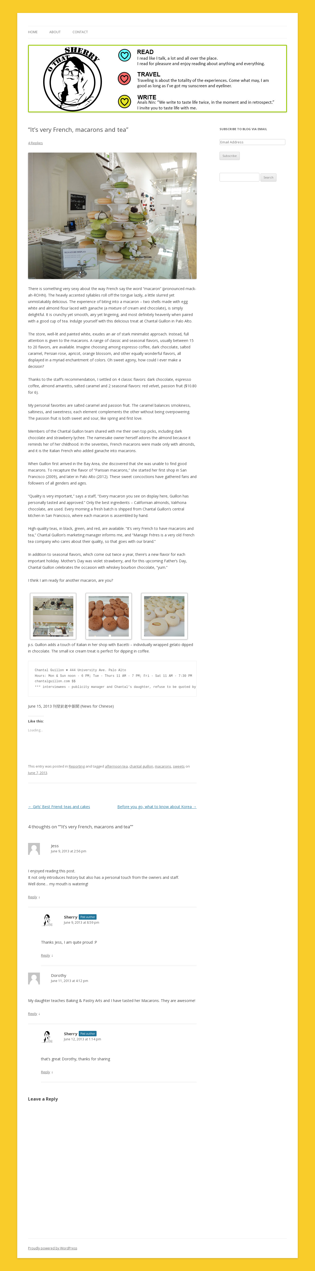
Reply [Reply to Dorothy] (32, 1013)
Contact (80, 32)
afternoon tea (116, 766)
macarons (163, 766)
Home (32, 32)
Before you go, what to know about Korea (157, 806)
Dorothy (58, 975)
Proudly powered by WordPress (52, 1248)
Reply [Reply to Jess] (32, 897)
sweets (179, 766)
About (55, 32)
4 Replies (35, 142)
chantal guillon (141, 766)
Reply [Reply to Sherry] (45, 955)
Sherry (70, 917)
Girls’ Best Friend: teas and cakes (59, 806)
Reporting (77, 766)
